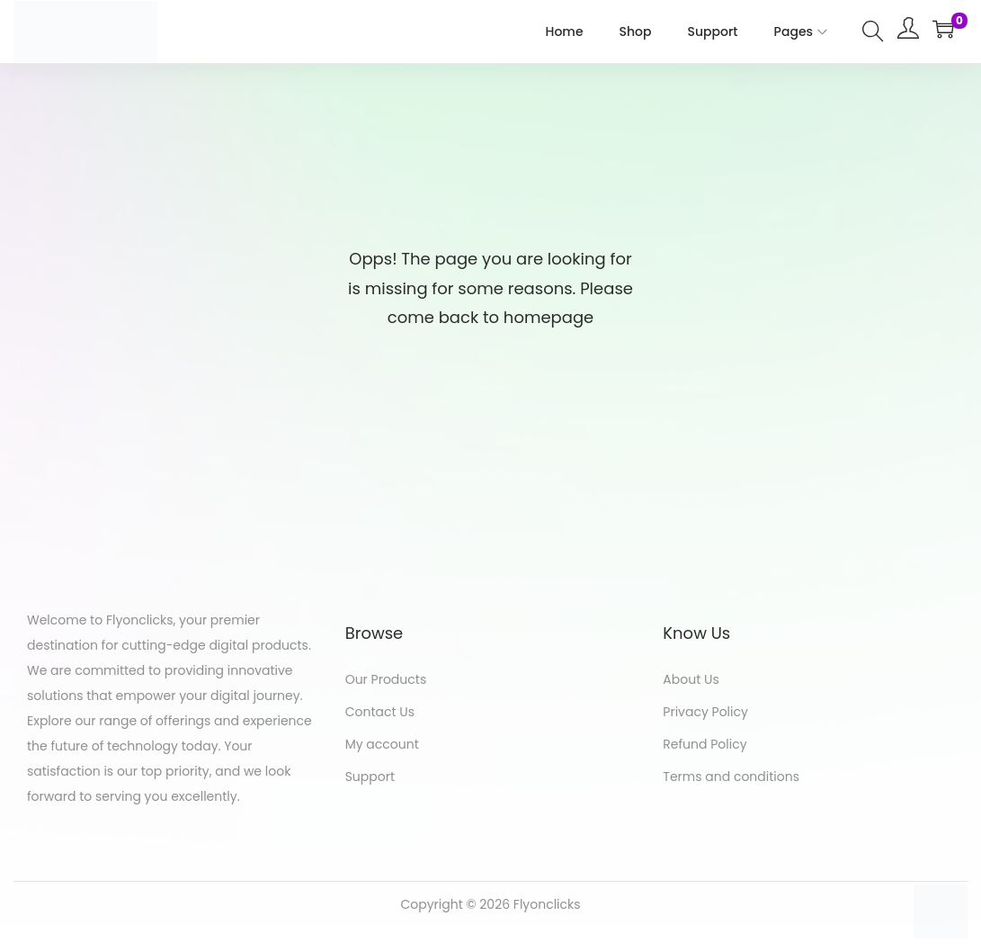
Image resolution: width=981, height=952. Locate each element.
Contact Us (380, 712)
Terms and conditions (731, 777)
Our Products (386, 679)
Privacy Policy (705, 712)
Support (370, 777)
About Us (690, 679)
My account (382, 744)
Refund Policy (704, 744)
